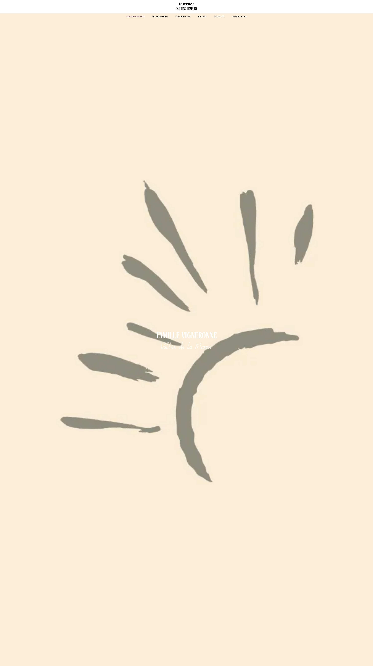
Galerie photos (239, 16)
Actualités (219, 16)
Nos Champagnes (160, 16)
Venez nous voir (182, 16)
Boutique (202, 16)
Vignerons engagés (135, 16)
